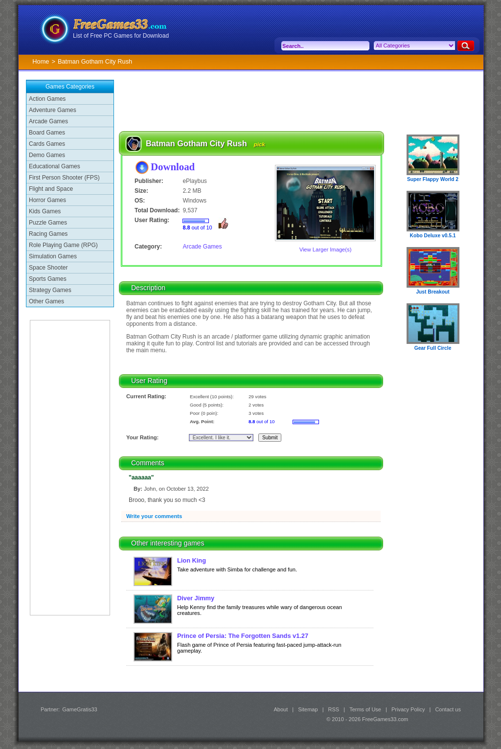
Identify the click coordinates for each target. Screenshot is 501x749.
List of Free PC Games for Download (121, 35)
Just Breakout (432, 292)
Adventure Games (52, 110)
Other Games (46, 301)
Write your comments (154, 516)
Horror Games (47, 200)
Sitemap (308, 709)
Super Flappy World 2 (432, 179)
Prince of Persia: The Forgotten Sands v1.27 (242, 635)
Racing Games (48, 233)
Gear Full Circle (433, 348)
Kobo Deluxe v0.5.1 (433, 235)
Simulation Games (53, 256)
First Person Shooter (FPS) (64, 177)
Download (173, 166)
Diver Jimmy (195, 598)
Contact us (448, 709)
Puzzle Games (48, 222)
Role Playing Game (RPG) (63, 245)
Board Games (47, 132)
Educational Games (54, 166)
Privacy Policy (408, 709)
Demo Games (47, 155)
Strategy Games (50, 290)
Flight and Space (51, 188)
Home (40, 61)
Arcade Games (48, 121)
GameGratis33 (79, 709)
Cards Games (47, 143)
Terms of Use (365, 709)
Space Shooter (48, 267)
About (280, 709)
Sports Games (48, 278)
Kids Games (45, 211)
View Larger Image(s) (325, 249)
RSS (334, 709)
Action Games (47, 98)
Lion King (191, 560)
